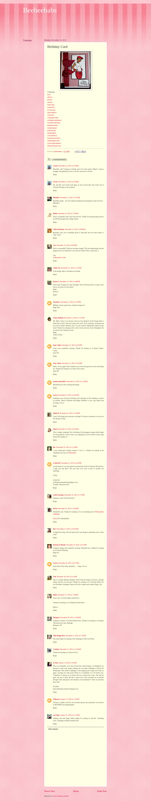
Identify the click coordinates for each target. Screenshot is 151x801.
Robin (55, 213)
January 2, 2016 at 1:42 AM (68, 663)
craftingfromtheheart (54, 120)
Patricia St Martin (59, 545)
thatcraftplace (52, 112)
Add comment (53, 729)
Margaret (56, 617)
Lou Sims (56, 715)
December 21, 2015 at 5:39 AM (68, 166)
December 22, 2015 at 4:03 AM (69, 395)
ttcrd (48, 95)
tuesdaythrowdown (53, 138)
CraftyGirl (57, 463)
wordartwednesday (53, 123)
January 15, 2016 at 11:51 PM (70, 715)
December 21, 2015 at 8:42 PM (72, 345)
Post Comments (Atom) (61, 796)
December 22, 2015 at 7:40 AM (70, 413)
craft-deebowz (52, 135)
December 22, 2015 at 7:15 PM (74, 495)
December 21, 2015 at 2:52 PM (71, 302)
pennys (49, 100)
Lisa (54, 245)
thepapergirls (51, 133)
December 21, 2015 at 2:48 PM (70, 281)
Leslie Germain (58, 495)
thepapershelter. (52, 125)
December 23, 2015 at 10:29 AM (67, 529)
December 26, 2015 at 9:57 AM (69, 563)
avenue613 (51, 107)
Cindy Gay (57, 268)
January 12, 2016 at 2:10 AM (70, 699)
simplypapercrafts (53, 141)
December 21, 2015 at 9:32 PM (72, 363)
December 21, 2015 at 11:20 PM (77, 381)
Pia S (55, 529)
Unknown (56, 699)
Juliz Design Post (59, 636)
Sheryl (55, 429)
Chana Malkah (58, 318)
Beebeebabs (40, 10)
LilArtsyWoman (58, 229)
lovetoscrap (51, 110)
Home (76, 791)
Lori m (55, 395)
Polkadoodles (71, 453)
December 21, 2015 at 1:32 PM (71, 268)
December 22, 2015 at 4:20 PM (71, 463)
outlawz (50, 102)
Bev (54, 447)
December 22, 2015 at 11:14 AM (66, 447)
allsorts (49, 97)
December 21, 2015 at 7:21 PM (74, 318)
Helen (55, 595)
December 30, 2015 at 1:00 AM (70, 617)
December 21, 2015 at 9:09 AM (75, 229)
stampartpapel (52, 128)
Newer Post (49, 791)
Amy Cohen (57, 345)
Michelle (56, 197)
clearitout (50, 115)
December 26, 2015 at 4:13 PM (67, 577)
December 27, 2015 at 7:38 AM (68, 595)
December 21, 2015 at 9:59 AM (67, 245)
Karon (55, 508)
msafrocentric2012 (59, 381)
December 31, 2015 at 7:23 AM (75, 636)
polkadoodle (51, 130)
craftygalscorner (52, 118)
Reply (55, 174)
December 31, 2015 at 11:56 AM (70, 649)
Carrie (55, 166)
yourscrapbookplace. (54, 143)
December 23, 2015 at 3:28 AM (68, 508)
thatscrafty (51, 105)
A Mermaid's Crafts (59, 257)
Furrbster (56, 302)
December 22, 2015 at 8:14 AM (68, 429)
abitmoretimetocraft (54, 146)
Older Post (102, 791)
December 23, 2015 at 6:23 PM (76, 545)
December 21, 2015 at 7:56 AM (70, 197)
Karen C (56, 281)
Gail (54, 577)
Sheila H (56, 413)
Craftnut (56, 649)
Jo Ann (55, 663)
